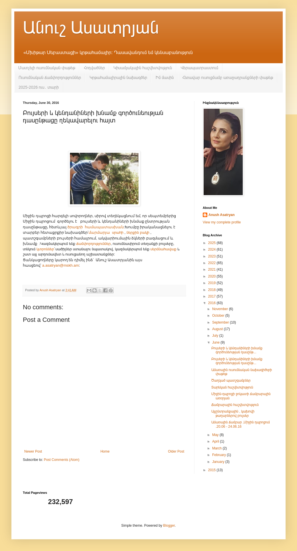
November (220, 309)
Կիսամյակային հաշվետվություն (142, 68)
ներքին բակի (138, 232)
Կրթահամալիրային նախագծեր (118, 77)
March (217, 448)
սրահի (117, 232)
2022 (212, 263)
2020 (212, 276)
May (216, 435)
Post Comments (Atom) (61, 460)
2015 (212, 470)
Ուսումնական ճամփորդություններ (50, 77)
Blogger (169, 526)
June (216, 342)
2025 (212, 243)
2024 (212, 249)
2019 (212, 283)
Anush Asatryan (221, 215)
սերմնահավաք (163, 249)
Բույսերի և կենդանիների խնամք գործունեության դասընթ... (236, 350)
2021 (212, 269)
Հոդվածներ (94, 68)
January (218, 462)
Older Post (176, 451)
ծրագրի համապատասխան (95, 226)
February (219, 455)
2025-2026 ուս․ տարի (39, 87)
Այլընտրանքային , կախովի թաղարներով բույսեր (232, 413)
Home (105, 451)
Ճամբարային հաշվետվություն (235, 405)
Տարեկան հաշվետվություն (232, 387)
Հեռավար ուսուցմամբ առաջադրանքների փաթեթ (227, 77)
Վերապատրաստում (199, 68)
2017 (212, 296)
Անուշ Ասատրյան (91, 27)
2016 (212, 303)
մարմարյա (99, 232)
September (221, 322)
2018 (212, 290)
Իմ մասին (165, 77)
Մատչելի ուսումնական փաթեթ (46, 68)
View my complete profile (222, 222)
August (218, 329)
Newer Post (33, 451)
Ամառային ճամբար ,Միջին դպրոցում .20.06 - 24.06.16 (240, 424)
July (215, 336)
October (218, 316)
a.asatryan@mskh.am (60, 265)
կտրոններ (45, 249)
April (216, 441)
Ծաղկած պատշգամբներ (230, 380)
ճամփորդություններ (93, 243)
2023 (212, 256)
